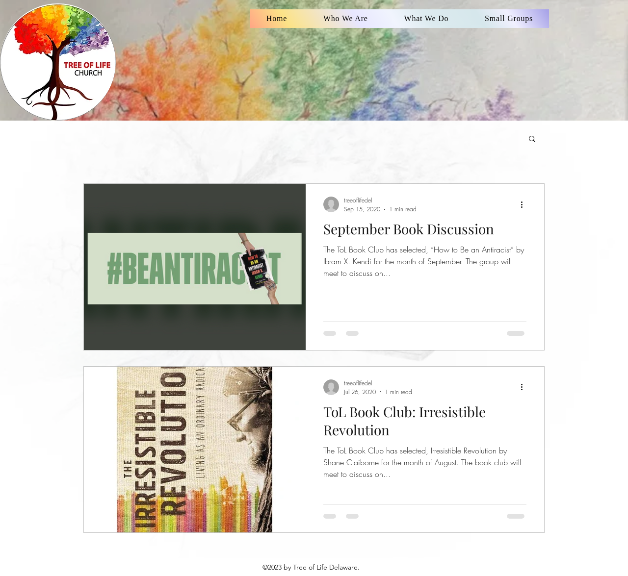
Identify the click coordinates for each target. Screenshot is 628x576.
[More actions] (525, 204)
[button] (532, 139)
